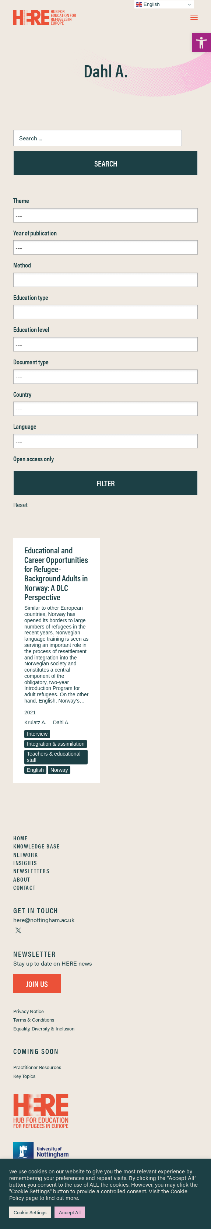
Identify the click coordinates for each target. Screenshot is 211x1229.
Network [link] (25, 854)
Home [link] (20, 838)
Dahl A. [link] (61, 722)
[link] (201, 42)
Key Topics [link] (24, 1075)
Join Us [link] (37, 983)
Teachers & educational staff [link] (54, 757)
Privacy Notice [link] (28, 1011)
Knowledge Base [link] (36, 846)
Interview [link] (37, 734)
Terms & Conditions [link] (33, 1019)
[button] (194, 17)
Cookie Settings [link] (30, 1212)
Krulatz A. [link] (35, 722)
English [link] (35, 770)
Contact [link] (24, 887)
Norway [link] (59, 770)
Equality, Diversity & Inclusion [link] (43, 1028)
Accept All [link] (70, 1212)
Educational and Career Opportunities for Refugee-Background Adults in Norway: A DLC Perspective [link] (56, 573)
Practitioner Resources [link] (37, 1067)
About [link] (21, 879)
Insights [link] (25, 862)
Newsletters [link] (31, 870)
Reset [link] (20, 504)
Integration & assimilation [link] (55, 744)
